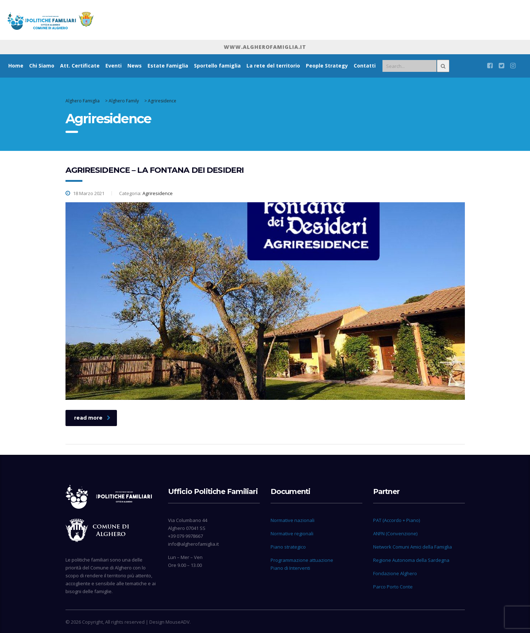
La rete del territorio (273, 65)
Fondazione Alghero (395, 573)
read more (92, 418)
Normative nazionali (292, 520)
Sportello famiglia (217, 65)
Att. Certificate (80, 65)
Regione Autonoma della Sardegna (411, 560)
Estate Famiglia (168, 65)
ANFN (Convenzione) (395, 533)
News (134, 65)
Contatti (365, 65)
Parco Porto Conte (393, 586)
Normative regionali (292, 533)
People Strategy (327, 65)
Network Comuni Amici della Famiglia (412, 547)
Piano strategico (288, 547)
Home (15, 65)
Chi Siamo (41, 65)
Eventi (113, 65)
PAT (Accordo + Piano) (396, 520)
